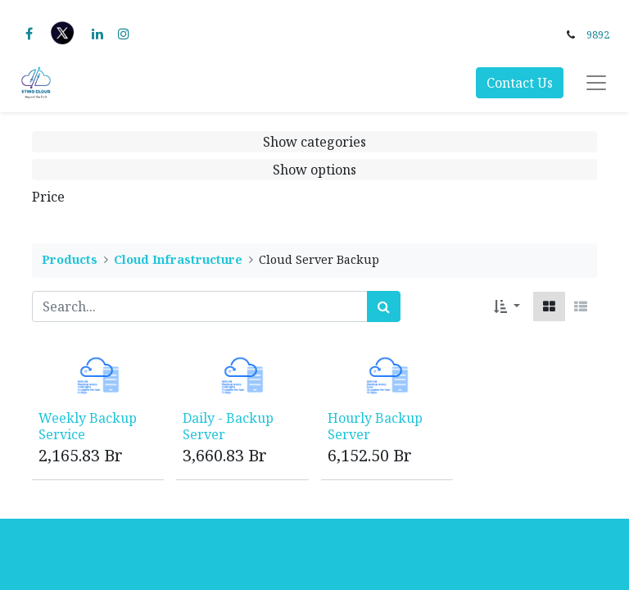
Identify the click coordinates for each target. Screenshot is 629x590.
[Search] (383, 306)
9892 (597, 34)
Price (48, 197)
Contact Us (519, 83)
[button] (507, 306)
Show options (314, 170)
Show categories (314, 142)
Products (69, 259)
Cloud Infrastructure (178, 259)
